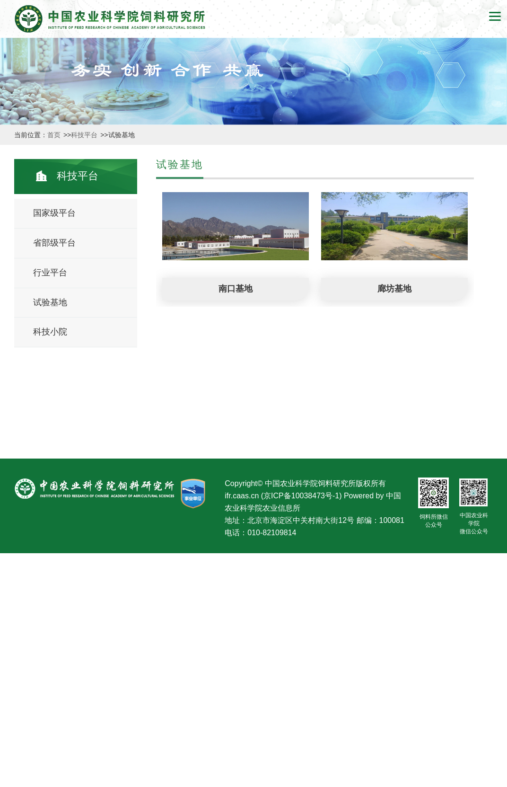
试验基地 (50, 302)
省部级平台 (54, 243)
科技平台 (85, 135)
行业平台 (50, 272)
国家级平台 (54, 213)
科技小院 (50, 331)
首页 (54, 135)
